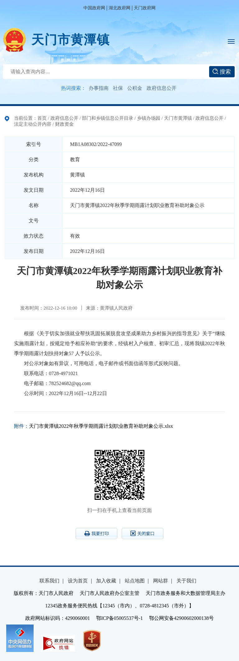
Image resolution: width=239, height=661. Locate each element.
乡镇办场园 (148, 118)
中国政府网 (94, 8)
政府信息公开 (161, 88)
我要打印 (96, 533)
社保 (118, 88)
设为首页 (78, 580)
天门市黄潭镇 (70, 40)
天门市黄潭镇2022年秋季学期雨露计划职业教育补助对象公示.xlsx (101, 426)
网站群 (160, 580)
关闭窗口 (142, 533)
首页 (42, 118)
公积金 (134, 88)
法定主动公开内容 (32, 124)
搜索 (222, 72)
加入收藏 (106, 580)
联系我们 (49, 580)
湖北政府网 (119, 8)
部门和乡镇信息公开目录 (107, 118)
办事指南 (99, 88)
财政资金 (64, 124)
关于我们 (186, 580)
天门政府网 (145, 8)
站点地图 (135, 580)
